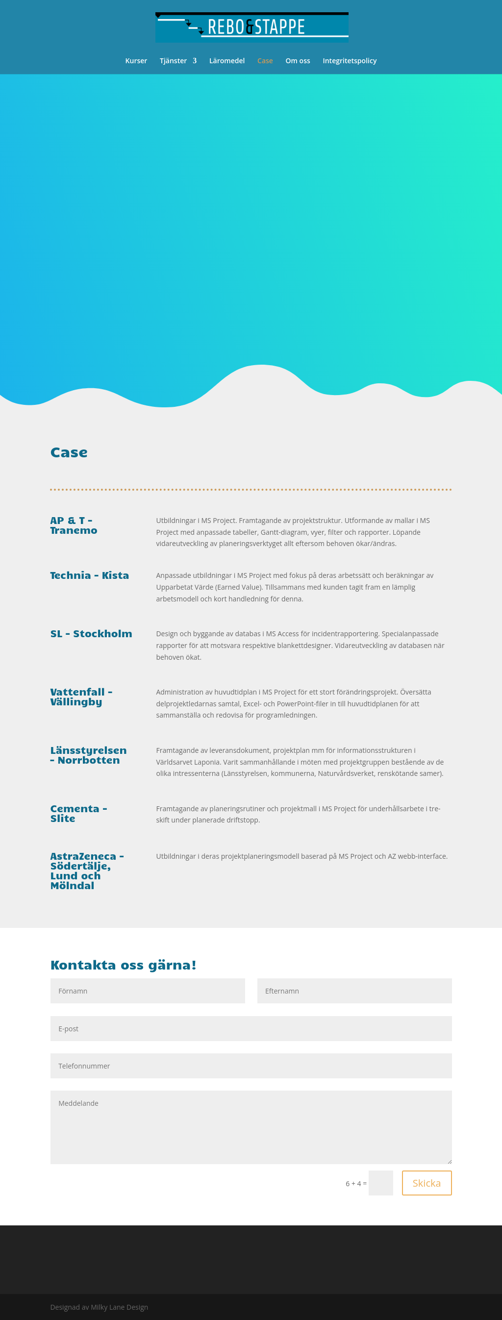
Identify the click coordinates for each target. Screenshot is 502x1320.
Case (265, 61)
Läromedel (227, 61)
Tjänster (173, 61)
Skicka (427, 1183)
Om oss (298, 61)
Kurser (137, 61)
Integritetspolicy (349, 61)
